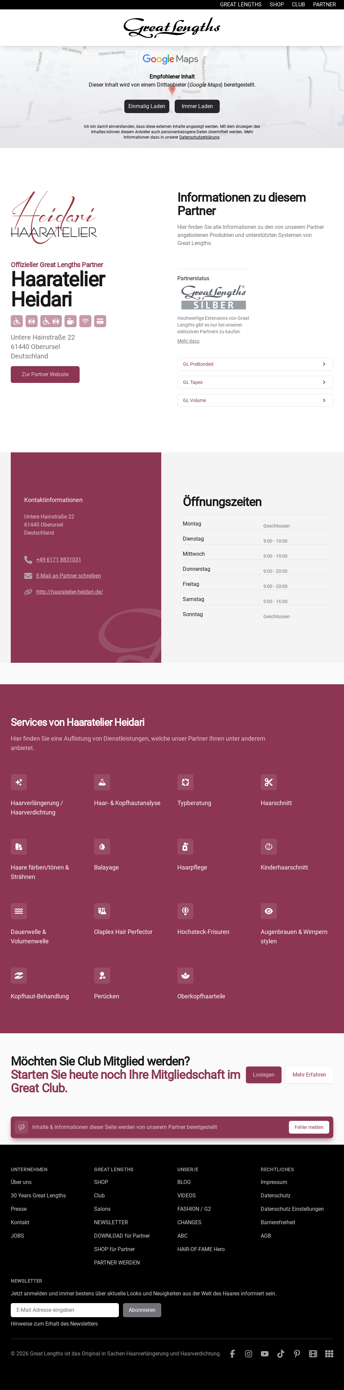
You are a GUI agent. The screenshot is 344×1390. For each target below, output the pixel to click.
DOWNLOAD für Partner (122, 1236)
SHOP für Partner (114, 1249)
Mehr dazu (188, 341)
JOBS (17, 1236)
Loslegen (263, 1075)
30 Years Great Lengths (38, 1195)
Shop (277, 4)
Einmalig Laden (146, 106)
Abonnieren (142, 1310)
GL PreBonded (255, 364)
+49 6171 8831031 (58, 559)
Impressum (274, 1182)
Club (298, 4)
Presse (19, 1209)
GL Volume (255, 400)
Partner (324, 4)
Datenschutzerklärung (199, 137)
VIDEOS (186, 1195)
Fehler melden (309, 1127)
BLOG (184, 1182)
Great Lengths (241, 4)
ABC (182, 1236)
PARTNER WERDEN (117, 1262)
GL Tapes (255, 382)
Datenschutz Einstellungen (292, 1209)
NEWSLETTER (111, 1222)
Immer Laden (197, 106)
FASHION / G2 (194, 1209)
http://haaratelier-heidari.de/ (69, 592)
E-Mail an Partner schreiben (68, 576)
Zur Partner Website (45, 374)
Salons (102, 1209)
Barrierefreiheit (278, 1222)
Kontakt (20, 1222)
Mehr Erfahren (309, 1075)
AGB (266, 1236)
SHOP (101, 1182)
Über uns (21, 1182)
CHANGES (189, 1222)
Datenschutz (276, 1195)
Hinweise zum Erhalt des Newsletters (54, 1324)
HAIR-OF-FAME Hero (201, 1249)
